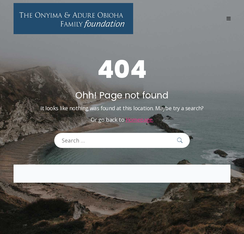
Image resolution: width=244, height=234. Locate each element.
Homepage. (140, 119)
